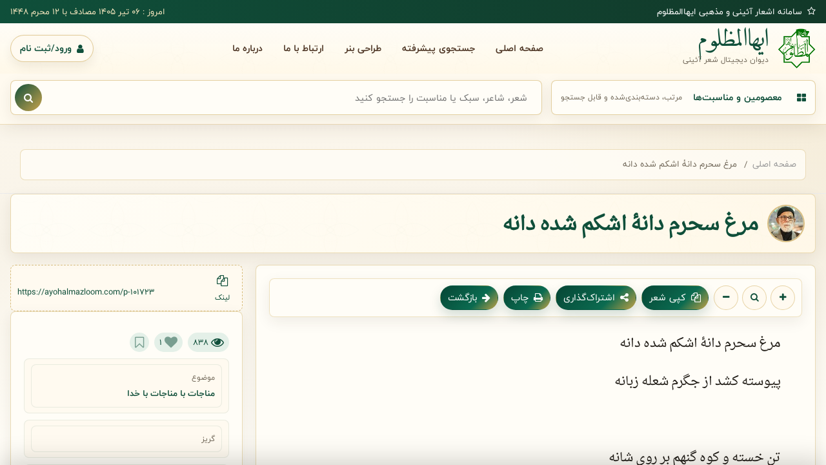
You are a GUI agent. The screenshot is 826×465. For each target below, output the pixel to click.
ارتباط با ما (303, 48)
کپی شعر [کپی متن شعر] (675, 297)
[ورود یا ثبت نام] (52, 48)
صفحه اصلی (519, 48)
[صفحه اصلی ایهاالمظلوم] (749, 48)
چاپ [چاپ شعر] (527, 297)
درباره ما (247, 48)
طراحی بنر (363, 48)
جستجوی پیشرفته (438, 48)
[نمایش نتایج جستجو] (28, 97)
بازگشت (469, 297)
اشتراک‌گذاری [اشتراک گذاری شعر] (596, 297)
